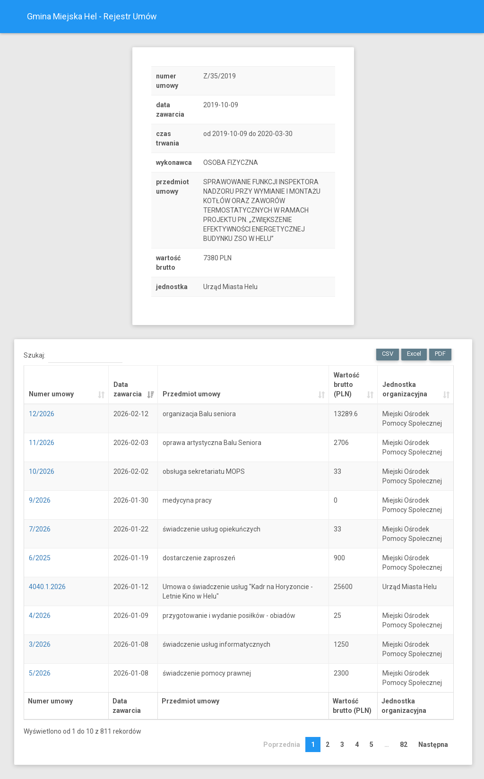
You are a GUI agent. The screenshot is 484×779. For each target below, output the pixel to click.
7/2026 (40, 529)
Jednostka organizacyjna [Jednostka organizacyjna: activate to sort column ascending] (404, 389)
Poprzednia (281, 744)
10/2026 (41, 471)
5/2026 (40, 673)
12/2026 (41, 414)
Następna (433, 744)
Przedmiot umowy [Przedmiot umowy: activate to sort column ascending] (191, 394)
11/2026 (41, 442)
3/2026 (40, 644)
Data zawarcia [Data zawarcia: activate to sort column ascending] (127, 389)
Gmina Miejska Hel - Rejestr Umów (92, 16)
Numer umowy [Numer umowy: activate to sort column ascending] (51, 394)
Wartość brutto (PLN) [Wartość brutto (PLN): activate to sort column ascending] (346, 384)
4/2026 (40, 615)
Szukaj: (73, 356)
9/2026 (40, 500)
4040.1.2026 (47, 587)
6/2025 (40, 558)
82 (403, 744)
